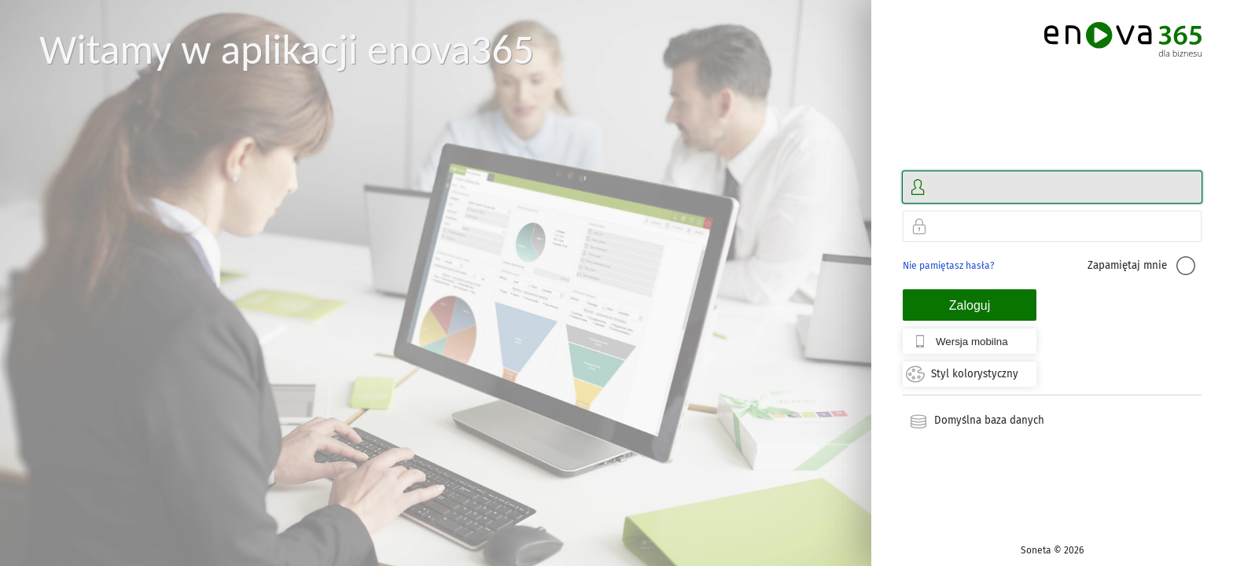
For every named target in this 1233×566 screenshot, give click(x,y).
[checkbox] (1186, 265)
